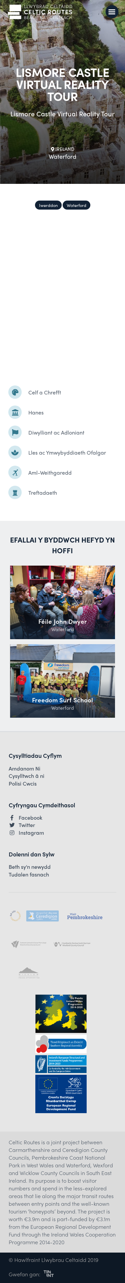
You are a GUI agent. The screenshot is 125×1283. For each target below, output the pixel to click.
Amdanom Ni (24, 769)
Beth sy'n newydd (30, 867)
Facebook (25, 818)
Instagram (26, 833)
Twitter (22, 825)
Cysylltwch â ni (26, 776)
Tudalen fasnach (29, 874)
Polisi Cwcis (23, 784)
